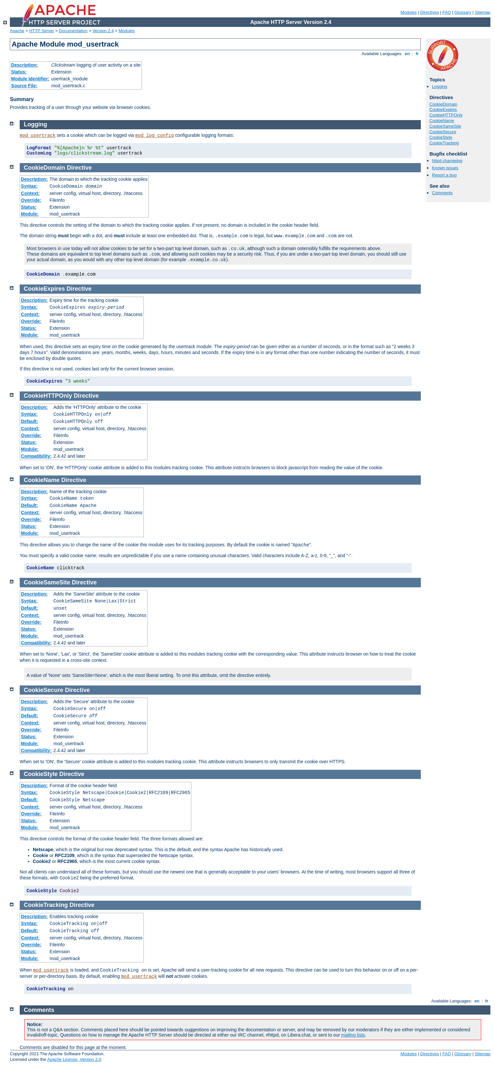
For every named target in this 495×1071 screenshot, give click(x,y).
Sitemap (482, 12)
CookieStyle (440, 137)
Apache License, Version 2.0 (74, 1059)
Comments (442, 192)
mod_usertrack (37, 135)
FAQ (446, 12)
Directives (429, 12)
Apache (17, 30)
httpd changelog (447, 160)
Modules (408, 12)
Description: (24, 65)
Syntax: (29, 186)
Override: (31, 200)
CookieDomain (443, 104)
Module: (30, 214)
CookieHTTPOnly (446, 115)
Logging (439, 86)
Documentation (73, 30)
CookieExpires (443, 109)
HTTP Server (41, 30)
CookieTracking (444, 142)
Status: (19, 71)
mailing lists (353, 1035)
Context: (30, 193)
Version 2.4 (103, 30)
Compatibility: (36, 456)
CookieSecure (442, 131)
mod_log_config (154, 135)
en (407, 53)
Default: (29, 421)
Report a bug (444, 175)
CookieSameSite (445, 126)
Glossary (462, 12)
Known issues (445, 167)
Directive (79, 167)
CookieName (441, 120)
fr (417, 53)
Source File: (24, 85)
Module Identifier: (30, 78)
